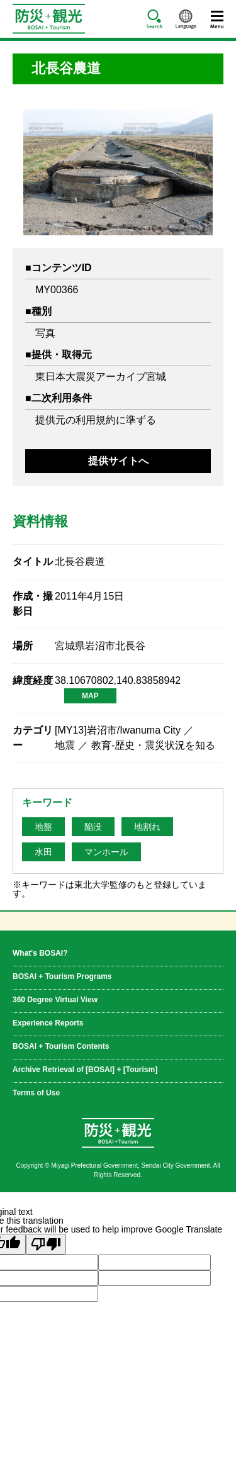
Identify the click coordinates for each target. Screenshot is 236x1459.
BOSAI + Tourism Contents (61, 1046)
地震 (65, 745)
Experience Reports (48, 1023)
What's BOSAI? (40, 953)
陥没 (93, 827)
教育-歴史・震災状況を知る (153, 745)
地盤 (43, 827)
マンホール (106, 852)
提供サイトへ (118, 461)
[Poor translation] (46, 1244)
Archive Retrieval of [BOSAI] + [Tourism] (85, 1069)
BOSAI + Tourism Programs (62, 976)
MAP (90, 695)
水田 (43, 852)
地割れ (147, 827)
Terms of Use (36, 1092)
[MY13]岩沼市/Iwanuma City (118, 730)
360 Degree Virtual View (55, 999)
